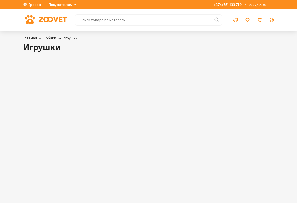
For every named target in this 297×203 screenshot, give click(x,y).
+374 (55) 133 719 (227, 4)
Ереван (32, 4)
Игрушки (70, 38)
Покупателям (62, 4)
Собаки (50, 38)
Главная (30, 38)
